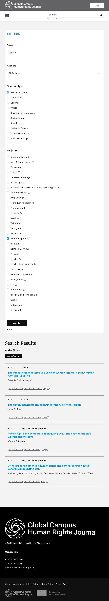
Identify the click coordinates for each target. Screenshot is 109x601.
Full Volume (16, 97)
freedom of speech (22, 274)
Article (14, 107)
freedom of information (24, 295)
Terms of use (62, 584)
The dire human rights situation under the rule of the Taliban (44, 404)
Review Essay (17, 118)
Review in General (20, 128)
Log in (97, 5)
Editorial (15, 102)
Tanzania (16, 167)
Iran (14, 284)
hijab (14, 300)
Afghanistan (18, 208)
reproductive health (22, 203)
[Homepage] (26, 5)
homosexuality (20, 249)
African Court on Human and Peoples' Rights (35, 187)
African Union (19, 198)
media (15, 244)
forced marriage (20, 193)
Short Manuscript (20, 138)
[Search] (72, 14)
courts (15, 172)
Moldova (16, 218)
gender (16, 259)
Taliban (16, 223)
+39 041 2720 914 (14, 559)
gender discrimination (23, 264)
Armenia (16, 213)
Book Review (17, 123)
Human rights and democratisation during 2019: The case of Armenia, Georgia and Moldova (49, 435)
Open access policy (14, 584)
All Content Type (19, 92)
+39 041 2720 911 (13, 563)
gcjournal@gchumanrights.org (20, 567)
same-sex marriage (22, 177)
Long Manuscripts (20, 133)
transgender (18, 279)
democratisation (20, 157)
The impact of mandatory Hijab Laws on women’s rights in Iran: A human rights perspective (51, 374)
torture (16, 233)
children (16, 310)
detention (17, 305)
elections (17, 269)
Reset (10, 329)
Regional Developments (23, 112)
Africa (15, 254)
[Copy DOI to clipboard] (29, 388)
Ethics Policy (32, 584)
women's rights (20, 239)
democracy (18, 290)
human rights (19, 182)
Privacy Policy (47, 584)
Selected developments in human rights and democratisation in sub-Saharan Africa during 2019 (49, 467)
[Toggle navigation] (7, 15)
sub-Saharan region (22, 162)
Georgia (16, 228)
